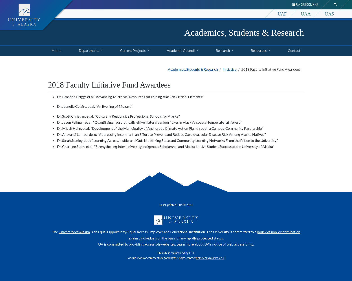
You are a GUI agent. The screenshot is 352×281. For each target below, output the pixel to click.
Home (55, 50)
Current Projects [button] (133, 50)
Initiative (229, 69)
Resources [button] (259, 50)
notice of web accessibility (232, 244)
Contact (293, 50)
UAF (282, 13)
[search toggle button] (335, 4)
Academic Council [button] (181, 50)
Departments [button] (89, 50)
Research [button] (223, 50)
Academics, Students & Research (244, 33)
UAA (306, 13)
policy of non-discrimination (278, 232)
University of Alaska (74, 232)
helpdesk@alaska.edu (210, 258)
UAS (329, 13)
